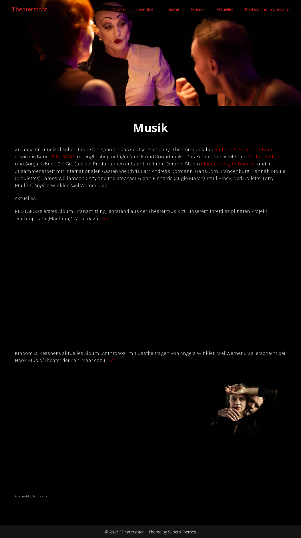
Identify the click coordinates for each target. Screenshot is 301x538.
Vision (118, 9)
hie (109, 360)
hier (103, 218)
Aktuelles (225, 9)
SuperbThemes (182, 532)
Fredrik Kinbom (265, 156)
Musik (196, 9)
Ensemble (144, 9)
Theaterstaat (29, 9)
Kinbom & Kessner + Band (244, 149)
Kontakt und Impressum (267, 9)
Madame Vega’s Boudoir (228, 164)
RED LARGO (62, 156)
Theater (172, 9)
